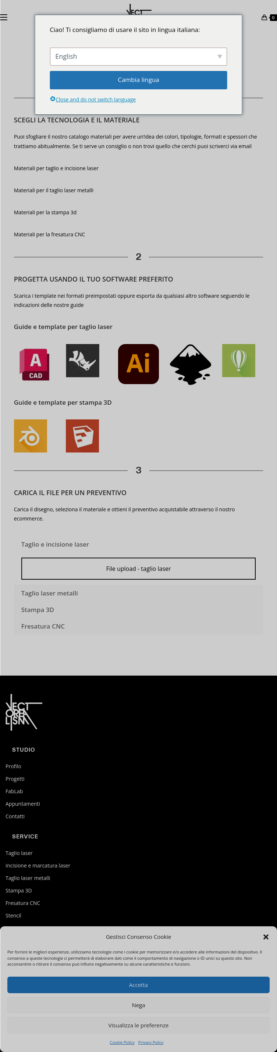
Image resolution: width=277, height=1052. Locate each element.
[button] (266, 937)
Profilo (13, 766)
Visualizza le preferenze (139, 1025)
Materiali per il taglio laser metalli (53, 190)
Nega (138, 1005)
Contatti (15, 816)
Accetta (138, 984)
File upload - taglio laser (138, 569)
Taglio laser (19, 852)
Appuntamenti (23, 803)
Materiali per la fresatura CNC (49, 234)
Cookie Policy (122, 1042)
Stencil (13, 915)
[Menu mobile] (3, 16)
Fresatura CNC (23, 902)
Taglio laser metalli (28, 877)
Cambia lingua (138, 79)
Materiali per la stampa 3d (45, 212)
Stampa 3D (19, 890)
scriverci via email (230, 146)
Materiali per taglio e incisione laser (56, 168)
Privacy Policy (151, 1042)
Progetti (15, 778)
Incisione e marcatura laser (38, 865)
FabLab (14, 791)
